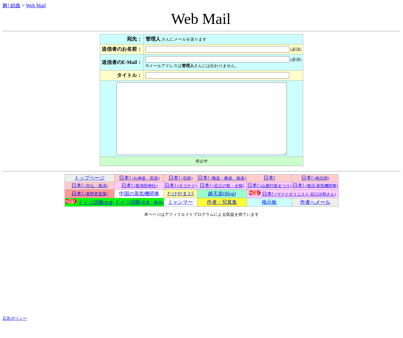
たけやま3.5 (180, 207)
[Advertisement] (201, 281)
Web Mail (36, 5)
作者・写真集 (222, 216)
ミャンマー (180, 216)
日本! (139, 192)
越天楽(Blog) (222, 207)
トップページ (89, 192)
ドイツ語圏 (96, 216)
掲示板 (269, 216)
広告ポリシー (15, 332)
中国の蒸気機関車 (139, 207)
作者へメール (315, 216)
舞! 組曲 (11, 5)
